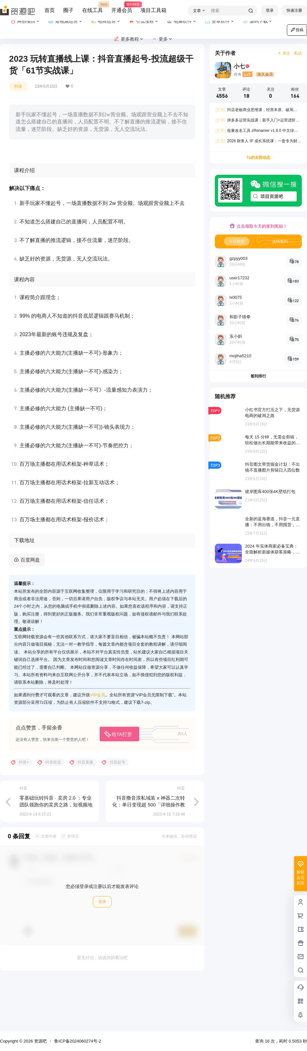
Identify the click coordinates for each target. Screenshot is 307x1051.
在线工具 (92, 7)
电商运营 (106, 21)
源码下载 (258, 21)
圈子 (68, 10)
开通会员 (121, 7)
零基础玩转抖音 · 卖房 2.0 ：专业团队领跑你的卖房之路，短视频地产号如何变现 (55, 855)
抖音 (18, 86)
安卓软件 (220, 21)
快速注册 (294, 10)
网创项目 (25, 21)
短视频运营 (65, 21)
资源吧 (40, 1041)
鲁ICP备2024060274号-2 (77, 1041)
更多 (162, 39)
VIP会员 (97, 745)
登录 (270, 10)
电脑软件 (182, 21)
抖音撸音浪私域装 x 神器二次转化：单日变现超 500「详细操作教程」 (148, 855)
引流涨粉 (144, 21)
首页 (49, 10)
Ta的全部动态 (258, 157)
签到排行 (258, 376)
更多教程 (129, 39)
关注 (283, 53)
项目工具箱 (153, 10)
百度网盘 (30, 610)
